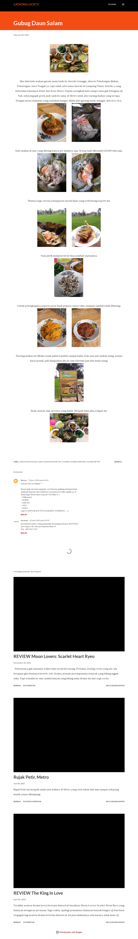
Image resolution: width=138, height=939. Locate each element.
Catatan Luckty (26, 4)
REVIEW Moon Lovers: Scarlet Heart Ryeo (54, 656)
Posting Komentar (32, 801)
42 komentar (29, 685)
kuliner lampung (78, 462)
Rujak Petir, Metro (31, 777)
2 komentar (28, 922)
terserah (24, 520)
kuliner (65, 462)
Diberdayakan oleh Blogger (69, 932)
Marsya (24, 480)
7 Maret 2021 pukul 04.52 (38, 480)
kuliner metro (93, 462)
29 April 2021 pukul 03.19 (39, 520)
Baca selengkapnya (115, 685)
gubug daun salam (28, 462)
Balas (24, 514)
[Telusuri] (112, 4)
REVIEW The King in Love (38, 893)
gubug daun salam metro (49, 462)
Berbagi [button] (118, 462)
